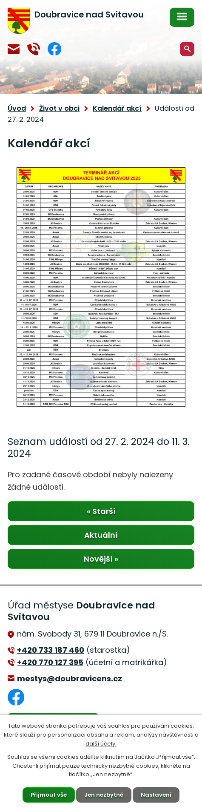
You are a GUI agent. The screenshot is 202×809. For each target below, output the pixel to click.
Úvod (17, 108)
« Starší (101, 511)
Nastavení (156, 795)
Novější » (101, 559)
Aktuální (101, 535)
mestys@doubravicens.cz (14, 49)
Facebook (54, 48)
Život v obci (59, 108)
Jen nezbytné (103, 795)
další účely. (101, 744)
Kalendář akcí (117, 108)
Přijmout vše (49, 795)
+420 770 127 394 (33, 49)
